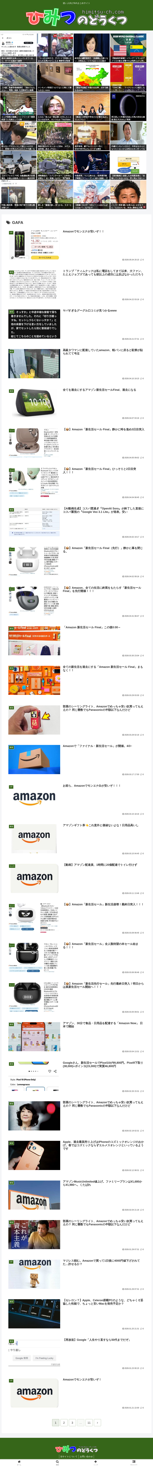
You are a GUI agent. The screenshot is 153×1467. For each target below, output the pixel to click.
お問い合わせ (86, 1457)
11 (89, 1423)
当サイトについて (68, 1457)
